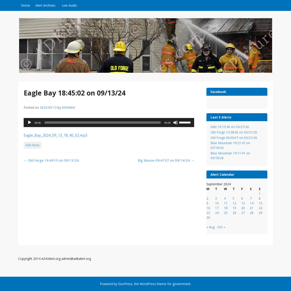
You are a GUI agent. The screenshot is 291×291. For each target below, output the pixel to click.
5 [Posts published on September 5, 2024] (233, 198)
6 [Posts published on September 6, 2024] (242, 198)
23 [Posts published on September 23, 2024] (208, 213)
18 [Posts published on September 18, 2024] (226, 208)
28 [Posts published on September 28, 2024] (251, 213)
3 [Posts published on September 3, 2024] (216, 198)
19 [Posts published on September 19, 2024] (234, 208)
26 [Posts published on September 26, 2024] (234, 213)
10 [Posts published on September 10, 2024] (217, 203)
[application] (109, 122)
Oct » (221, 227)
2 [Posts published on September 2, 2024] (207, 198)
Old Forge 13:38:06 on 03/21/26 (234, 132)
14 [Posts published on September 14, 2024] (251, 203)
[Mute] (175, 122)
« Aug (210, 227)
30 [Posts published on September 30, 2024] (208, 217)
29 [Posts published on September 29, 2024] (260, 213)
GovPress (125, 284)
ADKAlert (68, 107)
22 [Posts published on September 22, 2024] (260, 208)
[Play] (29, 122)
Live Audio (69, 5)
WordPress (148, 284)
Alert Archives (45, 5)
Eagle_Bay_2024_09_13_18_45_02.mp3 (55, 135)
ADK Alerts (32, 145)
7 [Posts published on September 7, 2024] (251, 198)
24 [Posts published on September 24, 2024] (217, 213)
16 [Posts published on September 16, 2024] (208, 208)
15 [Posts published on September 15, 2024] (260, 203)
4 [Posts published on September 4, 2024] (225, 198)
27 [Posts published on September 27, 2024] (243, 213)
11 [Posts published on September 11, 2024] (226, 203)
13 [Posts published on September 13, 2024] (243, 203)
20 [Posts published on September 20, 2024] (243, 208)
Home (25, 5)
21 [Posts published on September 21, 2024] (251, 208)
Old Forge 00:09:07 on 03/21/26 (234, 137)
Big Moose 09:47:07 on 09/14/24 (166, 160)
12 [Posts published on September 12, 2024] (234, 203)
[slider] (103, 122)
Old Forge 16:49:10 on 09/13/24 (51, 160)
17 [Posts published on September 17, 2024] (217, 208)
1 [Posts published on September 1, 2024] (260, 193)
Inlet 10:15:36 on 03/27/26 (230, 127)
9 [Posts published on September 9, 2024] (207, 203)
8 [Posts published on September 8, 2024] (260, 198)
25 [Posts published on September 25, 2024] (226, 213)
